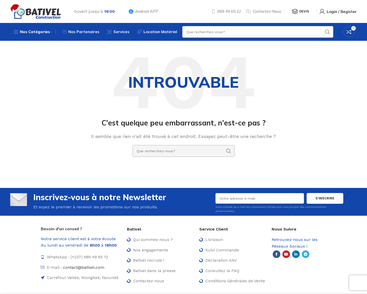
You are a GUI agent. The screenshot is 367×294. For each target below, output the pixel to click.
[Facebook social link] (276, 254)
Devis (300, 11)
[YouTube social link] (286, 254)
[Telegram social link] (305, 254)
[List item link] (81, 257)
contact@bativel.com (83, 267)
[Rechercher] (183, 151)
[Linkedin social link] (296, 254)
